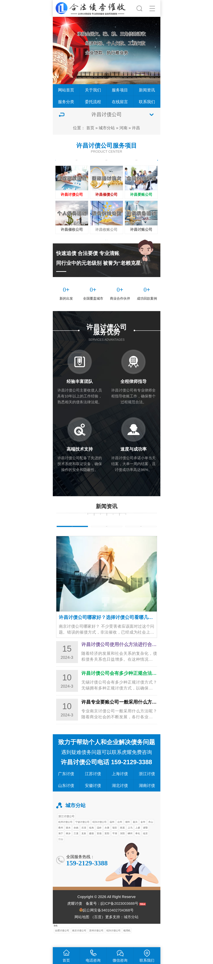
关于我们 (93, 90)
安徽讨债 (93, 797)
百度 (98, 929)
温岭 (99, 839)
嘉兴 (135, 834)
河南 (123, 128)
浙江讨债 (147, 786)
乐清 (83, 839)
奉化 (137, 845)
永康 (107, 839)
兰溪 (76, 845)
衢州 (60, 839)
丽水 (68, 839)
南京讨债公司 (79, 942)
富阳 (107, 845)
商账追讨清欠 (136, 164)
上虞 (137, 839)
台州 (119, 834)
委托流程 (93, 101)
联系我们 (147, 101)
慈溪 (122, 839)
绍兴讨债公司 (99, 834)
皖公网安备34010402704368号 (108, 922)
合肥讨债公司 (62, 942)
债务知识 (72, 536)
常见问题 (141, 536)
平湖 (114, 845)
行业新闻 (106, 536)
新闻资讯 (147, 90)
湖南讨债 (147, 797)
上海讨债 (120, 786)
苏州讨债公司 (96, 942)
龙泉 (83, 845)
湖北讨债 (120, 797)
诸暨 (145, 839)
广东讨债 (66, 786)
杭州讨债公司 (65, 834)
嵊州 (130, 845)
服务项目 (120, 90)
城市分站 (107, 128)
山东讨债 (66, 797)
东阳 (122, 845)
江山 (60, 851)
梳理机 (126, 942)
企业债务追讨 (106, 164)
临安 (145, 845)
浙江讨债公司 (66, 828)
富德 (99, 845)
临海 (91, 839)
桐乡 (68, 845)
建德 (91, 845)
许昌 (136, 128)
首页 (90, 128)
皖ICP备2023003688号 (119, 916)
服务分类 (66, 101)
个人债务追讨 (76, 164)
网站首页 (66, 90)
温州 (112, 834)
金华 (143, 834)
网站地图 (81, 929)
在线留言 (120, 101)
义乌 (130, 839)
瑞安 (114, 839)
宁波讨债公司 (82, 834)
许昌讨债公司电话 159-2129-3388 (106, 774)
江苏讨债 (93, 786)
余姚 (76, 839)
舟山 (150, 834)
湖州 (127, 834)
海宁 (60, 845)
